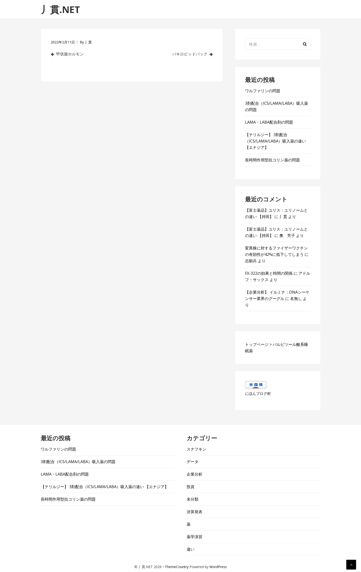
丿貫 (88, 42)
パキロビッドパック (189, 54)
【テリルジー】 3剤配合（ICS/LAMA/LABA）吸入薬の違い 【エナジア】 (275, 141)
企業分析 (194, 474)
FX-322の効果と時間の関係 (269, 273)
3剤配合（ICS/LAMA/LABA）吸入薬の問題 (78, 461)
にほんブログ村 (258, 393)
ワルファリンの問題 (262, 90)
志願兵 (251, 260)
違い (190, 549)
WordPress (218, 566)
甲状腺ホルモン (70, 54)
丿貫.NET (60, 9)
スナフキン (196, 449)
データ (192, 461)
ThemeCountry (177, 566)
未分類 (192, 499)
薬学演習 (194, 536)
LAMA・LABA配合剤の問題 (269, 122)
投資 (190, 486)
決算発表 (194, 511)
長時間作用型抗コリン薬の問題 (272, 160)
